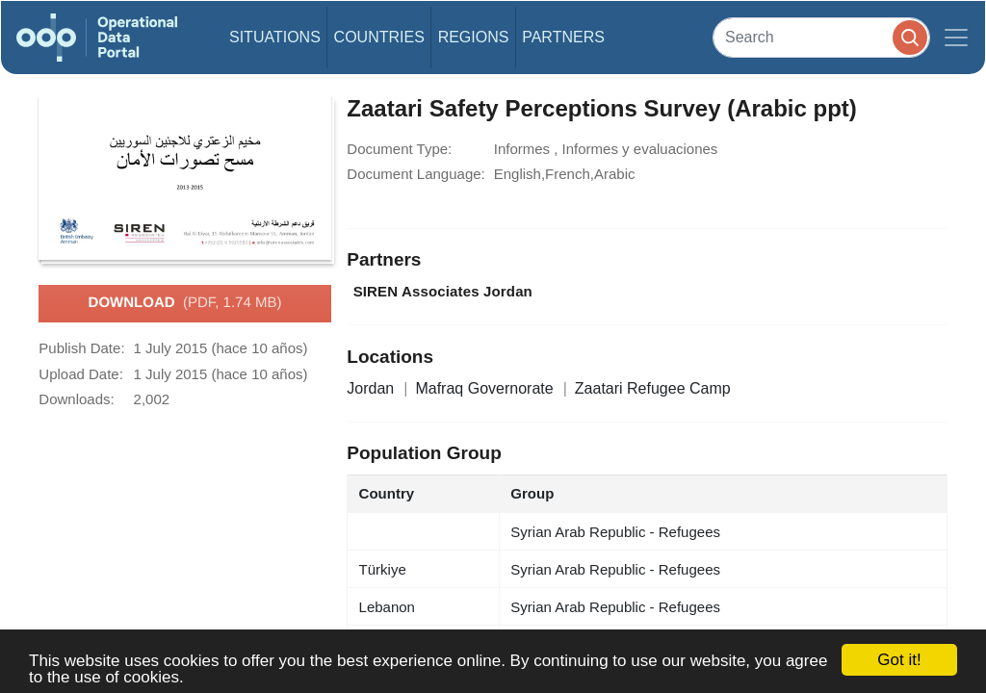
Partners (563, 37)
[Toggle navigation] (956, 37)
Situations (275, 37)
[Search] (821, 37)
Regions (473, 37)
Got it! (899, 660)
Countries (379, 37)
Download (185, 303)
